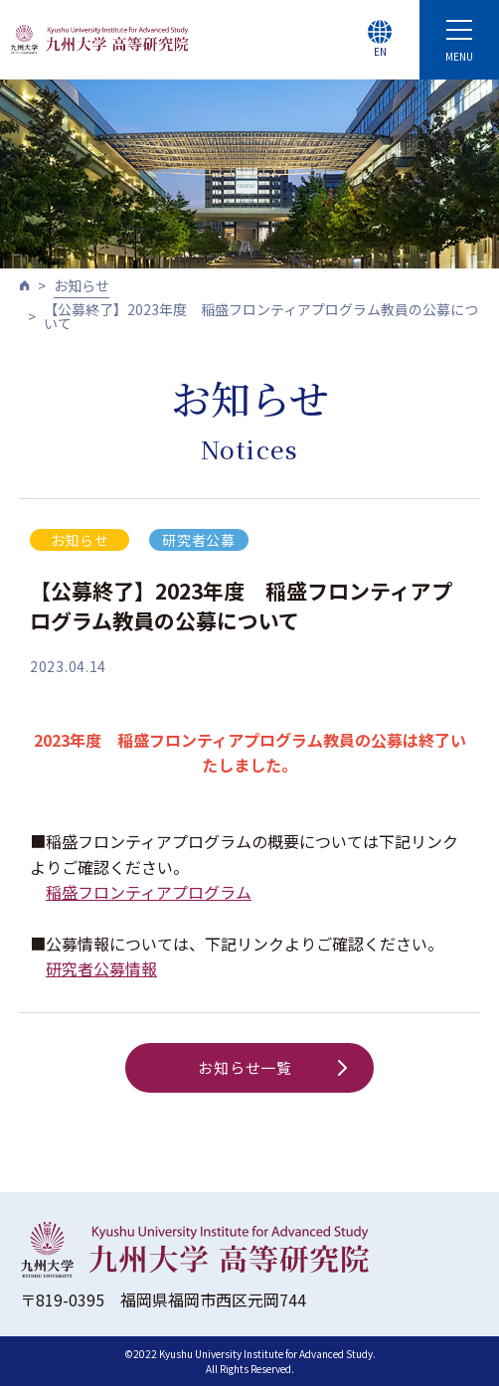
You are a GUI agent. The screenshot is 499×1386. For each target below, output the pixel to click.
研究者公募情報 (101, 968)
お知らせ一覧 (272, 1067)
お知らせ (81, 285)
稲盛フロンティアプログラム (148, 892)
